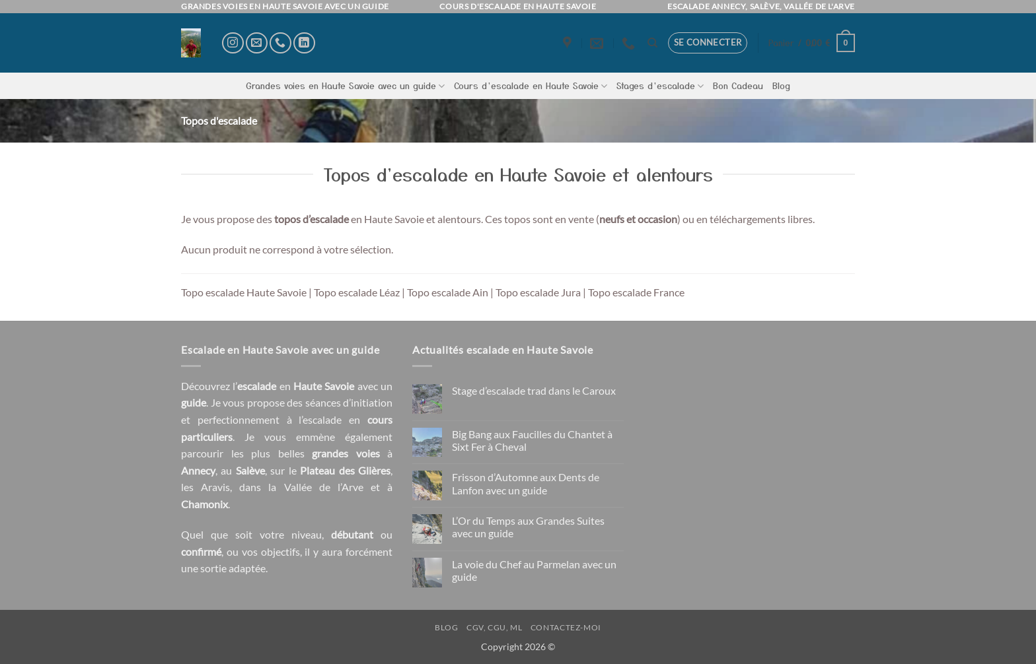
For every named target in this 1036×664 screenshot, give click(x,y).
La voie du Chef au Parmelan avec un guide (534, 570)
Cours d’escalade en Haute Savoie (530, 85)
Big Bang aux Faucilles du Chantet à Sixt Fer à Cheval (532, 440)
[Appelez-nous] (280, 43)
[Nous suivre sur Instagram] (233, 43)
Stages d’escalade (660, 85)
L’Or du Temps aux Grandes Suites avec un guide (528, 526)
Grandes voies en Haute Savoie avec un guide (345, 85)
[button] (708, 42)
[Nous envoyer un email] (257, 43)
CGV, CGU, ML (494, 627)
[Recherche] (652, 42)
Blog (781, 85)
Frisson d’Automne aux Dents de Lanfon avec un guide (525, 483)
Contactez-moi (566, 627)
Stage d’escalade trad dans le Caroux (534, 390)
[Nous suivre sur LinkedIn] (304, 43)
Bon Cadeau (738, 85)
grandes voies (346, 453)
